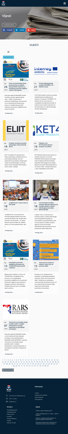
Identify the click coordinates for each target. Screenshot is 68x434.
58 (33, 364)
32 (21, 362)
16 (36, 360)
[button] (9, 25)
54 (22, 364)
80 (45, 366)
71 (21, 366)
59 (36, 364)
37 (34, 362)
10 (20, 360)
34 (26, 362)
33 (24, 362)
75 (32, 366)
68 (13, 366)
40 (42, 362)
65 (51, 364)
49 (9, 364)
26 (5, 362)
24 (57, 360)
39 (40, 362)
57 (30, 364)
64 (49, 364)
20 (47, 360)
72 (24, 366)
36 (32, 362)
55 (25, 364)
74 (29, 366)
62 (44, 364)
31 (18, 362)
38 (37, 362)
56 (28, 364)
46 (58, 362)
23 (54, 360)
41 (45, 362)
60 (38, 364)
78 (40, 366)
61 (41, 364)
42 (47, 362)
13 (28, 360)
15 (33, 360)
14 (31, 360)
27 (8, 362)
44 (53, 362)
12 (25, 360)
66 (54, 364)
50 (12, 364)
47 (4, 364)
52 (17, 364)
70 (19, 366)
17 (39, 360)
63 (46, 364)
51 (14, 364)
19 (44, 360)
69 (16, 366)
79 (42, 366)
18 (41, 360)
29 (13, 362)
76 (35, 366)
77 (37, 366)
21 (49, 360)
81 (48, 366)
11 (23, 360)
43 (50, 362)
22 (52, 360)
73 (27, 366)
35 (29, 362)
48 (7, 364)
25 (3, 362)
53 (20, 364)
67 (57, 364)
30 (16, 362)
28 (11, 362)
